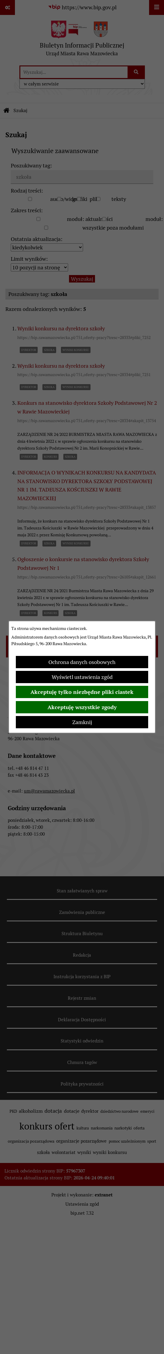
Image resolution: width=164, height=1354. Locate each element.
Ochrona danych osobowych (82, 662)
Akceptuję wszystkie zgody (82, 707)
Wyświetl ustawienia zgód (82, 677)
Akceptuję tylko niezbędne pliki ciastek (82, 692)
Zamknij (82, 722)
